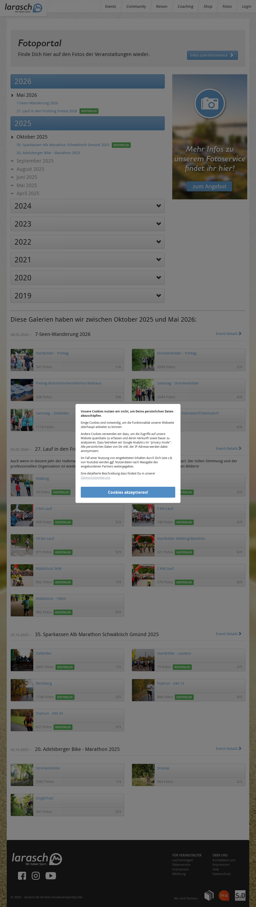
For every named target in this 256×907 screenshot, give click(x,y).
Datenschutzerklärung (95, 478)
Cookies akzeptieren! (128, 492)
